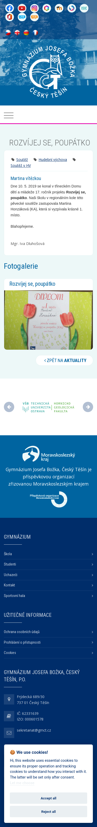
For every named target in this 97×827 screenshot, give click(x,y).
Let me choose (22, 783)
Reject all (48, 811)
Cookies (10, 653)
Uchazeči (10, 575)
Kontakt (9, 585)
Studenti (10, 564)
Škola (8, 554)
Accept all (48, 798)
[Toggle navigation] (8, 115)
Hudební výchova (53, 159)
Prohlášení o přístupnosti (22, 642)
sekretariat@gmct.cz (34, 730)
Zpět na (64, 360)
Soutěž (22, 159)
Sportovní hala (14, 596)
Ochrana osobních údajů (22, 632)
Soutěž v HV (21, 165)
